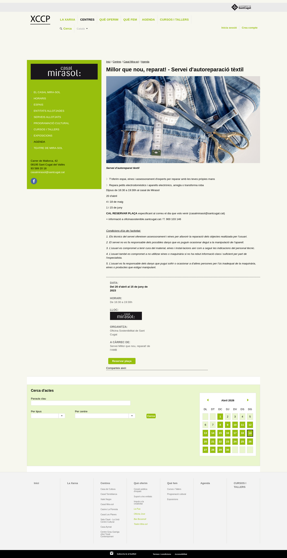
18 (242, 432)
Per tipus (36, 411)
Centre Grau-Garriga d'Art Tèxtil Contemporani (109, 534)
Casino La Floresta (109, 509)
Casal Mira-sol (131, 61)
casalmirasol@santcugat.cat (48, 172)
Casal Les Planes (108, 514)
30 (227, 449)
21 (212, 441)
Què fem (130, 19)
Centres (87, 19)
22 (220, 441)
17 (235, 432)
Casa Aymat (106, 527)
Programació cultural (51, 123)
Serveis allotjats (47, 117)
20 (205, 441)
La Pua (137, 509)
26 (250, 441)
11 (242, 424)
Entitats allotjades (49, 110)
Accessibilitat (181, 554)
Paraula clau (38, 398)
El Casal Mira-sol (47, 92)
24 (235, 441)
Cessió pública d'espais (140, 490)
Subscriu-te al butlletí (126, 554)
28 (212, 449)
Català (81, 28)
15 (220, 432)
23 (227, 441)
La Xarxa (67, 19)
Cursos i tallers (46, 129)
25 (242, 441)
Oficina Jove (139, 514)
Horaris (40, 98)
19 (250, 433)
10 (235, 424)
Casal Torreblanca (108, 494)
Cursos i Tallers (174, 489)
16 (227, 432)
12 (250, 424)
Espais (38, 104)
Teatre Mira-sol (141, 524)
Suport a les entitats (143, 496)
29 (220, 449)
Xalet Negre (105, 499)
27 (205, 449)
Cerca (67, 28)
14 (212, 432)
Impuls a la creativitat (139, 502)
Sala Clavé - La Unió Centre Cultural (109, 520)
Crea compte (250, 27)
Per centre (81, 411)
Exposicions (43, 135)
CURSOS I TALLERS (174, 19)
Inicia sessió (229, 27)
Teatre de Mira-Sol (48, 147)
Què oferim (108, 19)
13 (205, 432)
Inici (108, 61)
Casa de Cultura (107, 489)
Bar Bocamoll (140, 519)
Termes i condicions (162, 554)
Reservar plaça (122, 361)
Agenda (148, 19)
